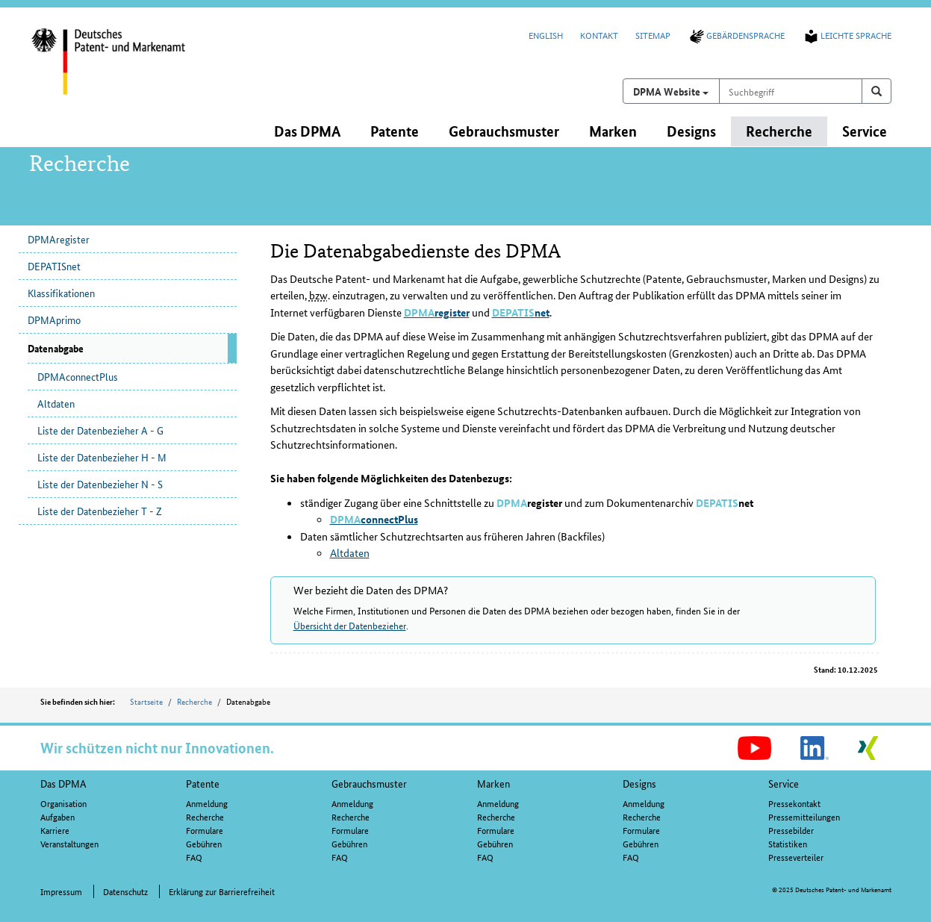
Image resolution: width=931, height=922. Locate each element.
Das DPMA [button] (307, 131)
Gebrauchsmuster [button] (504, 131)
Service (783, 783)
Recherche (194, 701)
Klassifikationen (61, 292)
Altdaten (56, 403)
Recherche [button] (779, 131)
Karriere (54, 830)
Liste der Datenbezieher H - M (101, 456)
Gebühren (204, 843)
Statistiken (787, 843)
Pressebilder (791, 830)
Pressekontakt (794, 803)
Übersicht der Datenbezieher (349, 625)
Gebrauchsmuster (369, 783)
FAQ (194, 857)
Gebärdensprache (736, 35)
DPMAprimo (54, 319)
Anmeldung (207, 803)
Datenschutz (125, 891)
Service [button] (864, 131)
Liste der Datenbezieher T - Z (99, 510)
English (546, 35)
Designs (639, 783)
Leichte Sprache (846, 35)
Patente (202, 783)
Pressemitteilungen (804, 816)
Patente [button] (394, 131)
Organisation (63, 803)
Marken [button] (613, 131)
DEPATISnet (54, 265)
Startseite (146, 701)
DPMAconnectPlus (77, 376)
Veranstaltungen (69, 843)
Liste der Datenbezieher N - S (100, 483)
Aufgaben (57, 816)
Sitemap (652, 35)
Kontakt (599, 35)
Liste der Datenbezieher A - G (100, 430)
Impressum (61, 891)
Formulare (204, 830)
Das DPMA (63, 783)
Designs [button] (691, 131)
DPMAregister (59, 238)
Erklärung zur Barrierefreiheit (222, 891)
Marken (493, 783)
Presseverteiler (795, 857)
